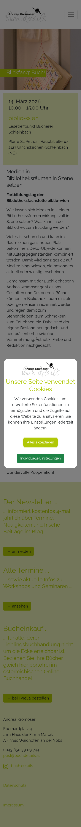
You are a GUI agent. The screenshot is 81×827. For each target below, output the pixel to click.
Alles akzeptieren (40, 442)
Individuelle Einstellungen (40, 458)
